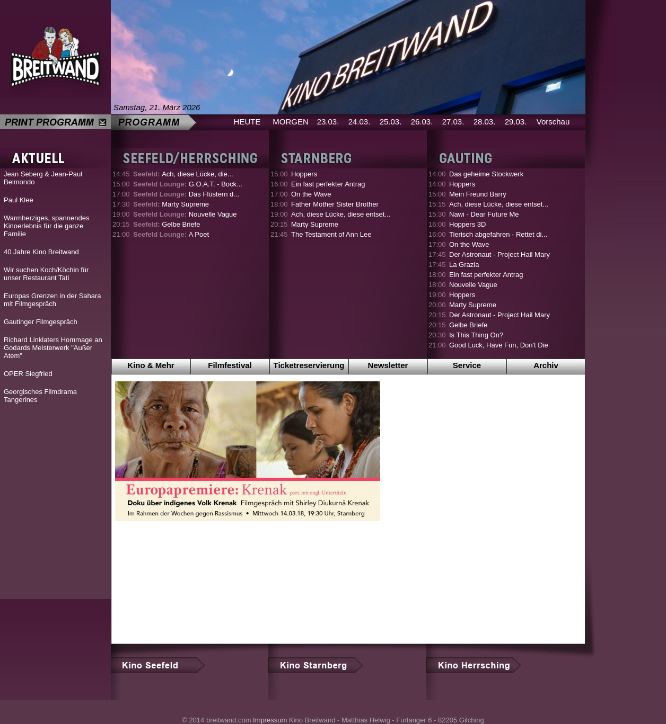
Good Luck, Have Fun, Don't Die (498, 345)
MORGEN (291, 121)
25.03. (391, 121)
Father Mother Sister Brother (335, 204)
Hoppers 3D (467, 224)
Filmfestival (230, 365)
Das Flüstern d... (186, 194)
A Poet (171, 234)
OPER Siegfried (28, 374)
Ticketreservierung (309, 365)
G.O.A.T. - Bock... (187, 184)
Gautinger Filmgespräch (40, 322)
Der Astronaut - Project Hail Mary (499, 254)
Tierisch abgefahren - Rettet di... (498, 234)
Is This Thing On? (476, 335)
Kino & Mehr (150, 365)
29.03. (516, 121)
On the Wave (311, 194)
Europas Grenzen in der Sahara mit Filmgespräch (52, 300)
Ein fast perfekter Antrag (328, 184)
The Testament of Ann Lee (331, 234)
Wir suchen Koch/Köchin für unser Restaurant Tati (46, 274)
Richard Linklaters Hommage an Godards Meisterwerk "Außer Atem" (53, 348)
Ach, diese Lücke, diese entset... (340, 214)
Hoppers (304, 174)
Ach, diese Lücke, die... (183, 174)
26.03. (422, 121)
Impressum (270, 720)
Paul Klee (18, 200)
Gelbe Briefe (166, 224)
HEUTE (247, 121)
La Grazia (464, 265)
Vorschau (553, 121)
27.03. (453, 121)
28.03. (485, 121)
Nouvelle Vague (185, 214)
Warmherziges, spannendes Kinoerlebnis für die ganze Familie (46, 226)
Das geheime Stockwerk (486, 174)
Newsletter (388, 365)
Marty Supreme (171, 204)
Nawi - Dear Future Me (484, 214)
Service (467, 365)
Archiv (545, 365)
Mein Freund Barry (477, 194)
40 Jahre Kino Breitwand (41, 252)
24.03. (359, 121)
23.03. (328, 121)
